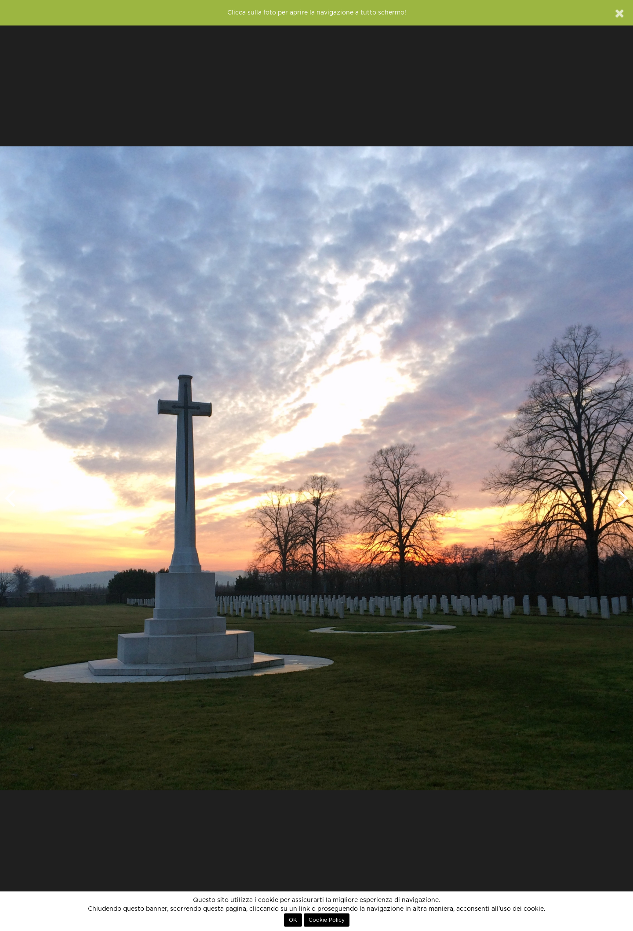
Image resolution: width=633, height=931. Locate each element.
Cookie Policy (327, 920)
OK (293, 920)
